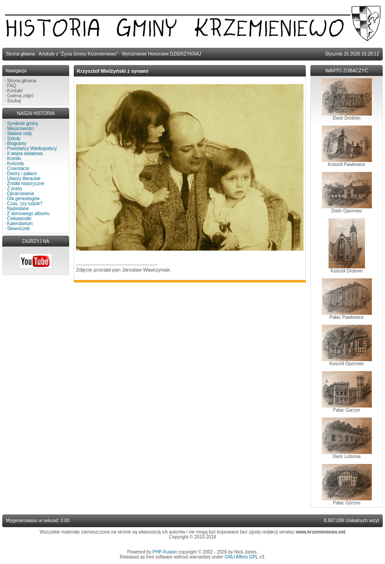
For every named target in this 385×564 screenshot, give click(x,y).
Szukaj (14, 100)
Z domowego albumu (28, 213)
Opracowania (20, 193)
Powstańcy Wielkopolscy (32, 148)
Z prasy (14, 188)
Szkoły (13, 138)
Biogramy (16, 143)
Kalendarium (20, 223)
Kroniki (14, 158)
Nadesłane (18, 208)
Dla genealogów (23, 198)
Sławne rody (19, 133)
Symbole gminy (22, 123)
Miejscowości (20, 128)
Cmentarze (18, 168)
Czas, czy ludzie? (25, 203)
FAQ (11, 85)
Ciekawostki (19, 218)
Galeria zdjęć (20, 95)
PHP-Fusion (164, 551)
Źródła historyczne (26, 183)
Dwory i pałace (22, 173)
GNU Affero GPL (241, 556)
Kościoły (15, 163)
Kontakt (15, 90)
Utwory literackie (24, 178)
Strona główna (21, 80)
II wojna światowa (25, 153)
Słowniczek (18, 228)
